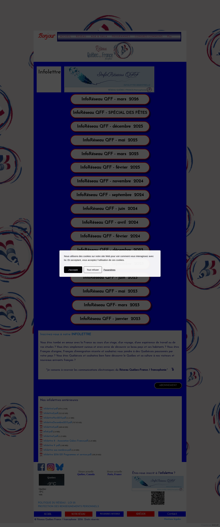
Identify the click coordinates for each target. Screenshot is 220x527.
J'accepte (73, 269)
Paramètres (110, 269)
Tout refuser (93, 269)
